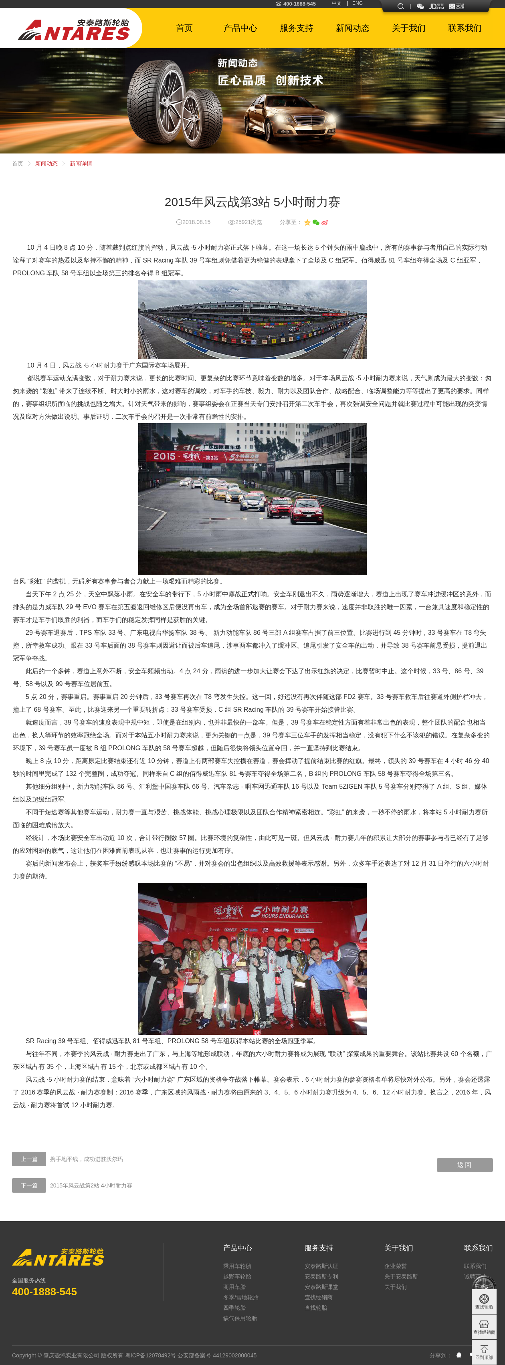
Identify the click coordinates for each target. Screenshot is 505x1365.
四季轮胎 (234, 1307)
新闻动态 (46, 163)
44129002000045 (235, 1355)
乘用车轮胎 (237, 1266)
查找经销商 (319, 1297)
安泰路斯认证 (321, 1266)
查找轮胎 (316, 1307)
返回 (465, 1164)
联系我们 (478, 1248)
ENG (357, 3)
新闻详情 (81, 163)
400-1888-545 (296, 4)
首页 (17, 163)
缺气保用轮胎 (240, 1318)
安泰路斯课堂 (321, 1287)
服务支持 (319, 1248)
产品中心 (237, 1248)
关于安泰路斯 (401, 1276)
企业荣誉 (395, 1266)
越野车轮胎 (237, 1276)
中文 (336, 3)
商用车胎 (234, 1287)
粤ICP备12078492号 (150, 1355)
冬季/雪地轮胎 (241, 1297)
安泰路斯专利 (321, 1276)
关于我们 (398, 1248)
